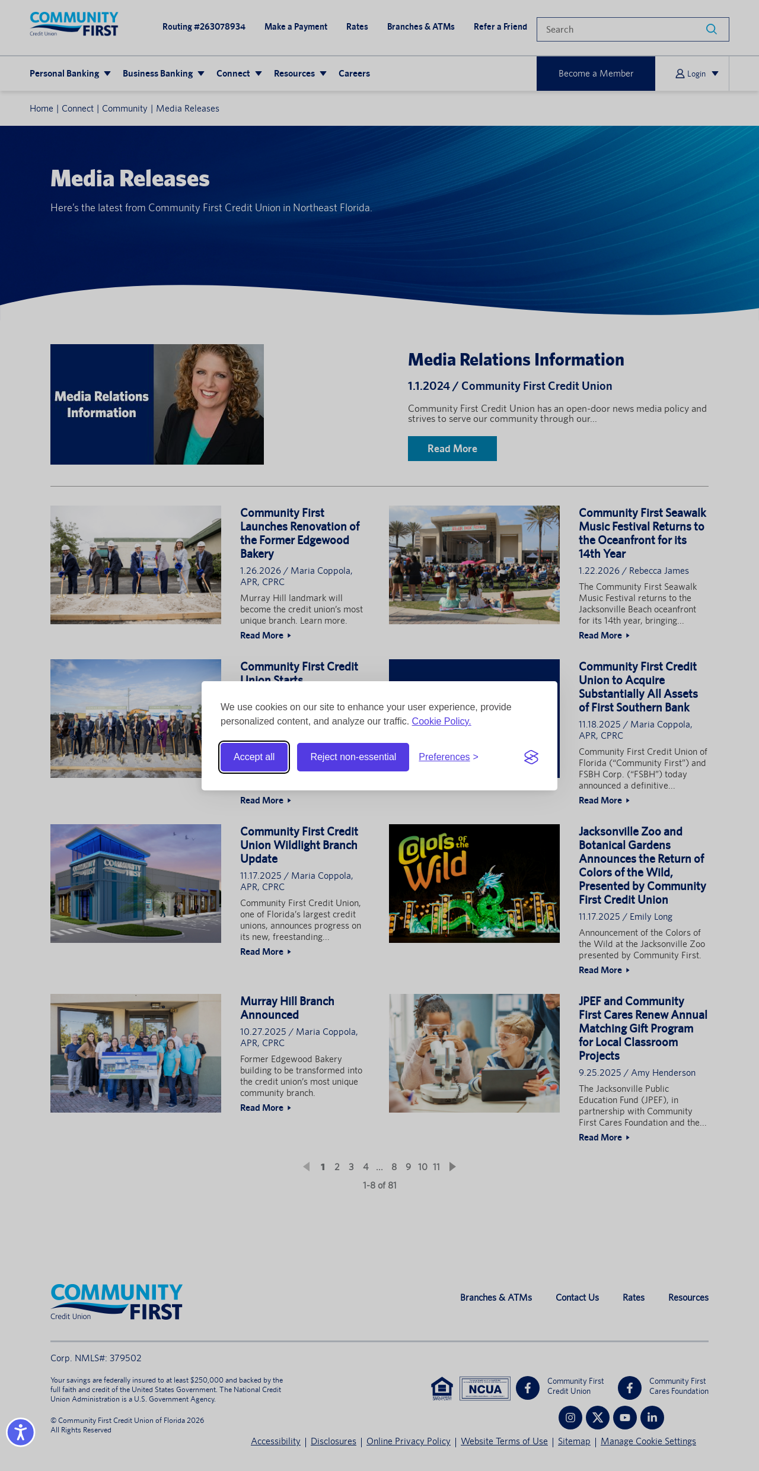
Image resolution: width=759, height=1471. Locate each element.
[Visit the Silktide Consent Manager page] (531, 757)
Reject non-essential (353, 757)
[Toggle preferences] (449, 757)
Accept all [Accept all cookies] (254, 757)
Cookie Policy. (441, 721)
